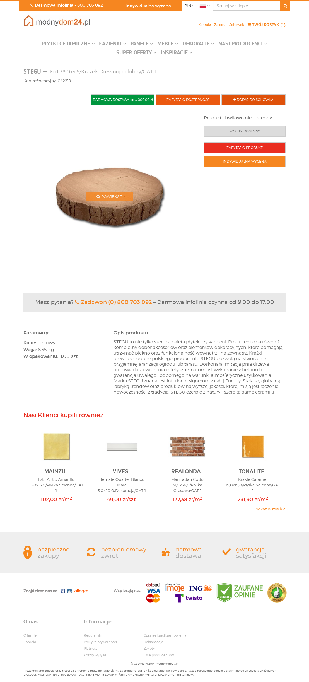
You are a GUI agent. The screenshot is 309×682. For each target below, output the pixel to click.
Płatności (91, 648)
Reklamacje (153, 642)
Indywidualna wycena (148, 5)
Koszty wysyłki (95, 655)
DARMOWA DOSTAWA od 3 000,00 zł (123, 100)
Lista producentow (159, 655)
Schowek (236, 25)
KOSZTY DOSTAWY (244, 131)
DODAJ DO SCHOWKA (253, 100)
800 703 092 (90, 5)
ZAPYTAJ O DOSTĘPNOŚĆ (187, 100)
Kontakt (204, 25)
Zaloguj (220, 25)
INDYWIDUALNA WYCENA (245, 161)
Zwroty (149, 648)
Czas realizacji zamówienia (165, 635)
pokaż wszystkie (270, 509)
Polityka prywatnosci (100, 642)
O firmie (30, 635)
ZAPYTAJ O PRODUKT (244, 148)
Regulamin (93, 635)
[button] (68, 44)
